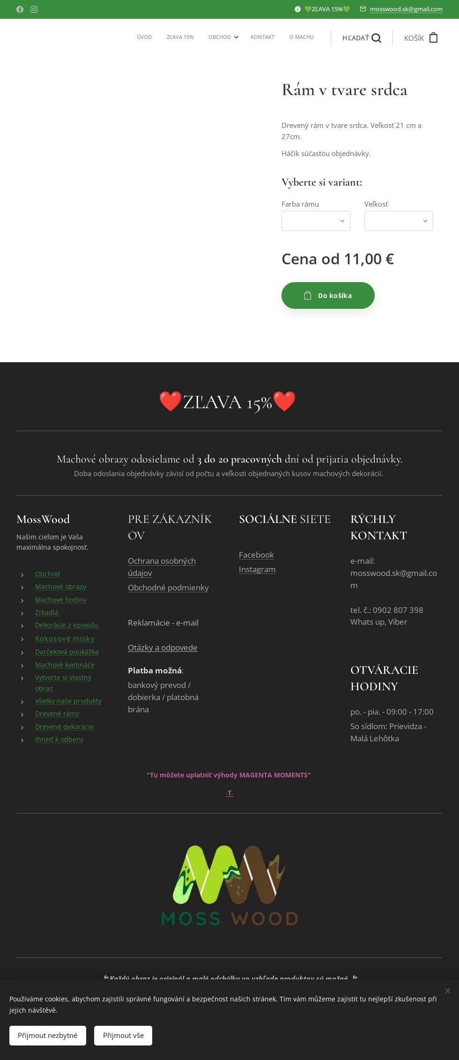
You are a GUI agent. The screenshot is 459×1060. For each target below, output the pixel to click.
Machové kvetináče (65, 665)
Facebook (256, 555)
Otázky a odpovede (163, 647)
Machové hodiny (61, 600)
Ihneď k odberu (59, 739)
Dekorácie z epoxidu (67, 625)
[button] (361, 38)
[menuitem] (252, 38)
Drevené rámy (57, 713)
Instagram (257, 569)
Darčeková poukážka (67, 652)
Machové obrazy (60, 586)
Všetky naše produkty (68, 701)
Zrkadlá (47, 612)
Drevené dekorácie (64, 727)
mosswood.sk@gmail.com (406, 9)
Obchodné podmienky (168, 587)
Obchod (47, 574)
